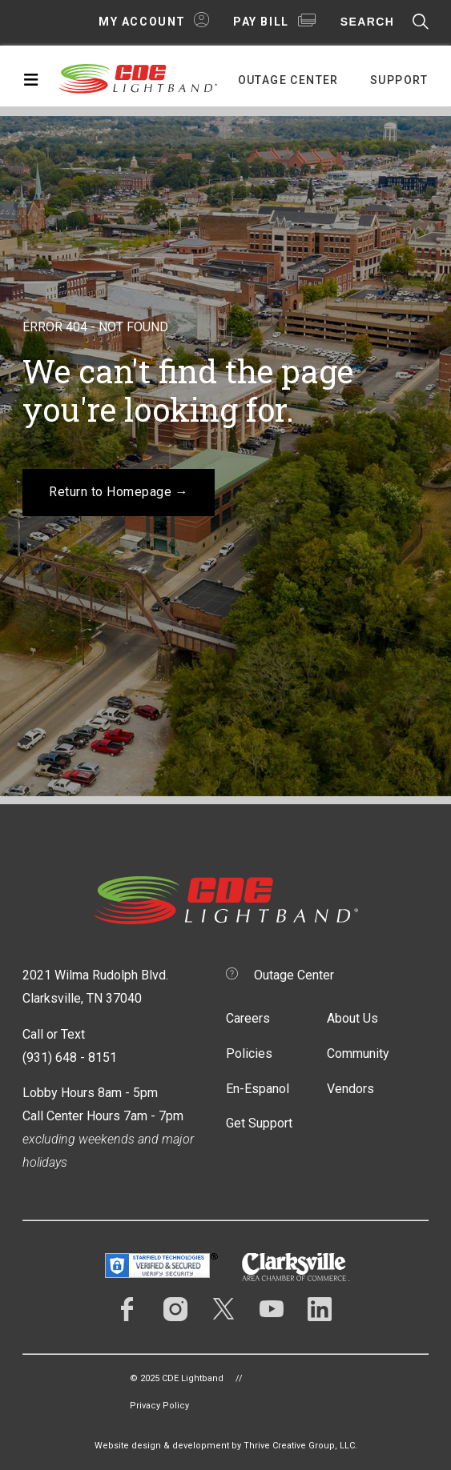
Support (399, 80)
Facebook (127, 1309)
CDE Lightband (138, 78)
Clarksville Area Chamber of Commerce (296, 1267)
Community (358, 1053)
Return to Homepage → (118, 491)
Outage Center (288, 80)
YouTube (272, 1309)
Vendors (350, 1088)
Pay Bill (261, 21)
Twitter (223, 1309)
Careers (248, 1018)
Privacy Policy (159, 1405)
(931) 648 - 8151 (69, 1057)
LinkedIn (320, 1309)
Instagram (175, 1309)
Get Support (259, 1123)
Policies (249, 1053)
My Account (142, 21)
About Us (352, 1018)
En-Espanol (257, 1088)
